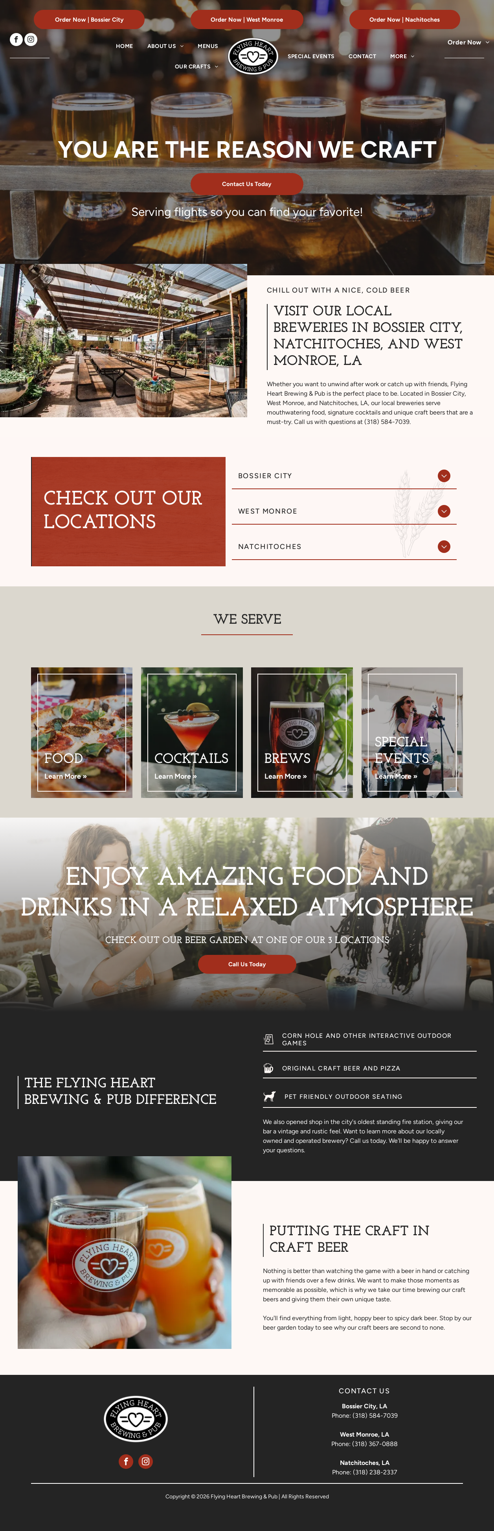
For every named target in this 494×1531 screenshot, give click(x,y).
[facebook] (16, 40)
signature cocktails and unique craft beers (386, 412)
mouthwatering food (296, 412)
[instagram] (30, 40)
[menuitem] (124, 46)
